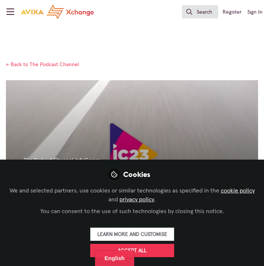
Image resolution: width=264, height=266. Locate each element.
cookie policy (238, 191)
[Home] (46, 11)
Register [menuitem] (232, 12)
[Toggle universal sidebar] (10, 11)
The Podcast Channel (42, 64)
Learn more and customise (132, 234)
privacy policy (136, 199)
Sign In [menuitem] (255, 12)
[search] (200, 11)
